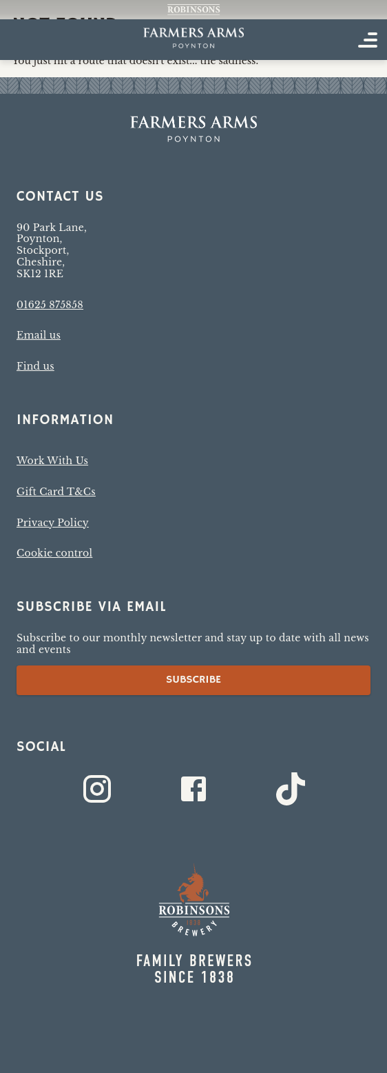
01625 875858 (50, 305)
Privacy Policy (53, 523)
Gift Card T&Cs (56, 491)
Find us (35, 366)
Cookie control (54, 553)
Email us (39, 335)
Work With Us (52, 460)
